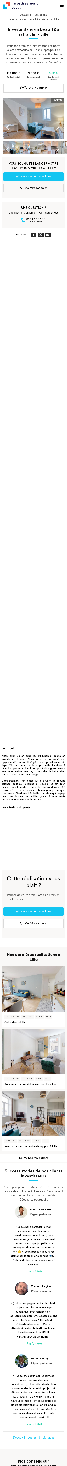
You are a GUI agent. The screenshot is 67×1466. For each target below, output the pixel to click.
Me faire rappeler (33, 187)
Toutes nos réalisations (33, 1158)
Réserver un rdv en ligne (33, 176)
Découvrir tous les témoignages (33, 1437)
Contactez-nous (48, 212)
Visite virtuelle (33, 88)
